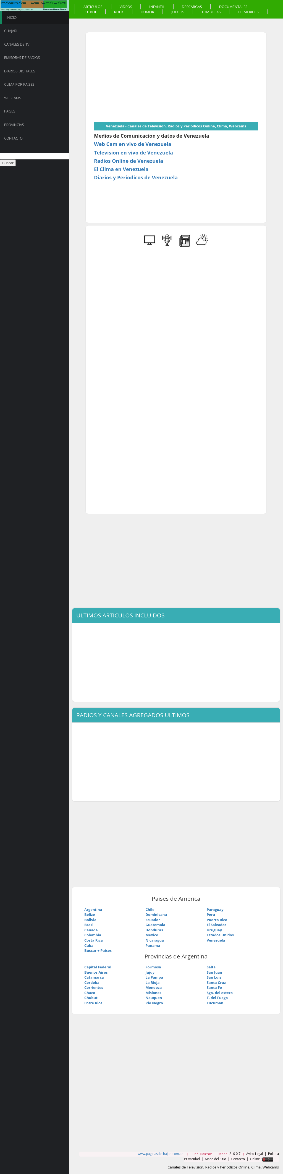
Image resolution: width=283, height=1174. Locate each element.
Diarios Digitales (19, 71)
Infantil (157, 6)
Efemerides (248, 11)
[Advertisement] (140, 79)
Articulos (93, 6)
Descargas (192, 6)
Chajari (10, 30)
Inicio (11, 17)
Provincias (14, 124)
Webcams (12, 97)
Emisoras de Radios (22, 57)
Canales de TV (16, 44)
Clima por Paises (19, 84)
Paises (9, 111)
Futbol (90, 11)
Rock (119, 11)
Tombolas (211, 11)
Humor (147, 11)
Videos (126, 6)
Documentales (233, 6)
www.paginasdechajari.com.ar (160, 1153)
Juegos (177, 11)
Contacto (13, 138)
